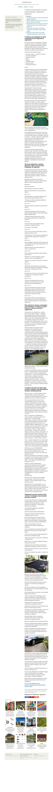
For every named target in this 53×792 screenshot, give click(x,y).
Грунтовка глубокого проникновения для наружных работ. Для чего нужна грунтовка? (14, 26)
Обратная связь (36, 754)
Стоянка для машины (31, 689)
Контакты (21, 754)
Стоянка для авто (27, 692)
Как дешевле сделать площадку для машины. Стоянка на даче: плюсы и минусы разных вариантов (37, 25)
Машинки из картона (31, 690)
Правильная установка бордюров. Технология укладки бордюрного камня (13, 21)
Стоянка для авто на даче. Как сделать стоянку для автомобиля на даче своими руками (36, 30)
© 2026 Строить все (9, 754)
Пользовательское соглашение (27, 754)
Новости (26, 6)
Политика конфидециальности (24, 755)
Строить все (26, 2)
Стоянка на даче (37, 690)
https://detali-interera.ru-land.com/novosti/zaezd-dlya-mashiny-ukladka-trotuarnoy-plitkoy (35, 685)
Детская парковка (38, 689)
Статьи (31, 6)
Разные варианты (43, 690)
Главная (20, 6)
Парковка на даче (33, 692)
